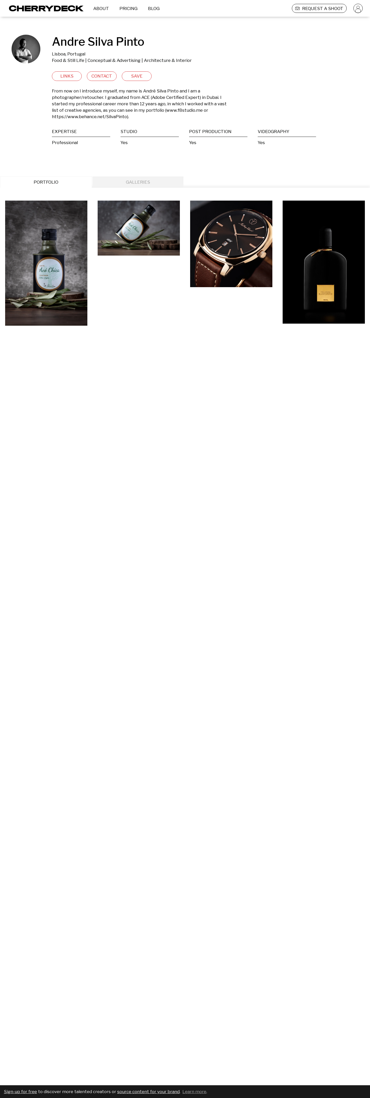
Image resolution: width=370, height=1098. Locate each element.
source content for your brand (148, 1091)
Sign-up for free (20, 1091)
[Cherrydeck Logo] (44, 8)
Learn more (194, 1091)
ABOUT (101, 8)
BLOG (154, 8)
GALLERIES (138, 182)
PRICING (128, 8)
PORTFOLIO (46, 182)
